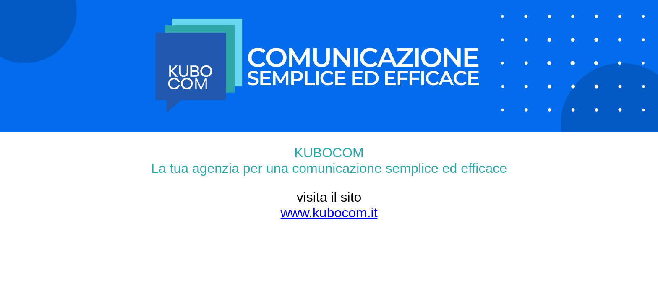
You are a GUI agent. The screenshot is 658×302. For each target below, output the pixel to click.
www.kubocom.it (328, 212)
